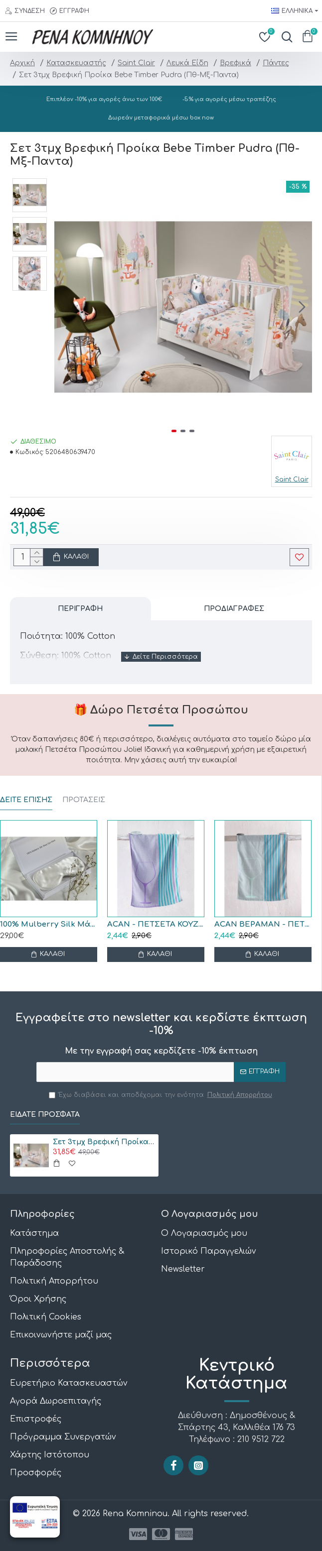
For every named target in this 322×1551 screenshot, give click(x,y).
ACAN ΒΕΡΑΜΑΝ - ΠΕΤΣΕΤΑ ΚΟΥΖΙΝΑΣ (263, 924)
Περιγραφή (80, 608)
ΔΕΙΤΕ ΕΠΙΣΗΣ (26, 800)
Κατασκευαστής (76, 63)
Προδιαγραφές (234, 608)
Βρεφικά (235, 63)
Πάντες (276, 63)
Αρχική (22, 63)
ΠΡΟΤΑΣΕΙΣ (83, 800)
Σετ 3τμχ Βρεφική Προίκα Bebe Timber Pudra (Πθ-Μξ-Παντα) (104, 1142)
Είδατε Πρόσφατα (45, 1114)
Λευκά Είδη (187, 63)
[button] (302, 307)
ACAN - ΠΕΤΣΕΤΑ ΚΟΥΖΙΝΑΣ (155, 924)
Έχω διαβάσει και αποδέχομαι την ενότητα (161, 1094)
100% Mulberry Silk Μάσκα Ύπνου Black (48, 924)
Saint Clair (136, 63)
